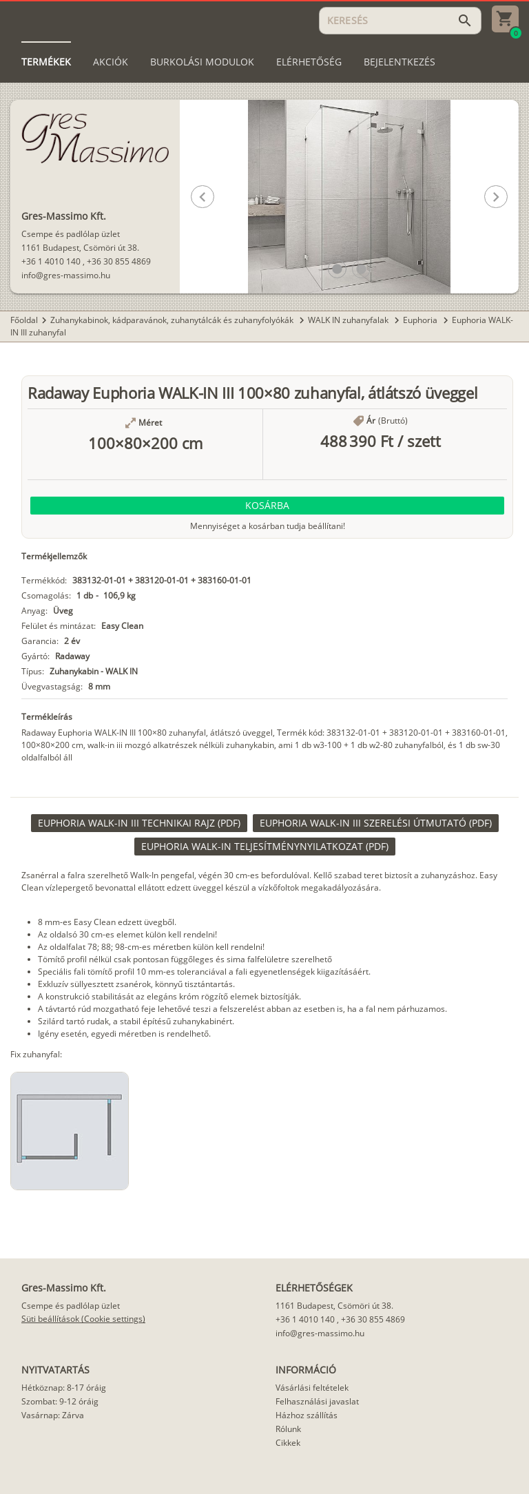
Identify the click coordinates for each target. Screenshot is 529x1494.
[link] (139, 823)
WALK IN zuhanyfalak (349, 320)
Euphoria (421, 320)
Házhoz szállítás (307, 1415)
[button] (337, 269)
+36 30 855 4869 (119, 261)
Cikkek (288, 1443)
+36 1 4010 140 (51, 261)
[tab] (46, 62)
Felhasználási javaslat (317, 1401)
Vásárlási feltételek (312, 1387)
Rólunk (288, 1429)
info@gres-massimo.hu (65, 275)
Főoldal (24, 320)
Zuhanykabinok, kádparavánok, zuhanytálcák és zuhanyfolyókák (172, 320)
